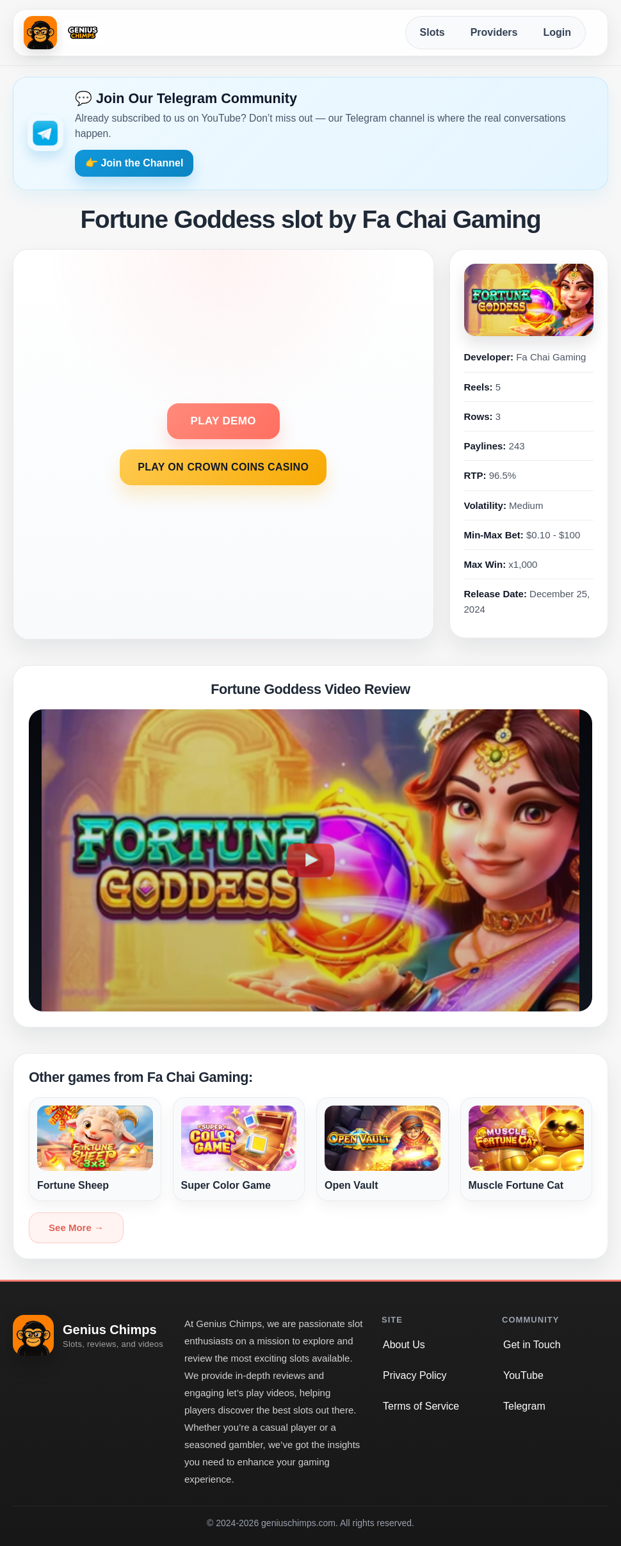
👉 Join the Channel (134, 162)
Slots (432, 32)
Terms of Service (421, 1406)
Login (557, 32)
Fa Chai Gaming (551, 356)
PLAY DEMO (223, 421)
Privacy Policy (415, 1375)
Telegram (524, 1406)
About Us (404, 1344)
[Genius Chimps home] (63, 32)
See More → (76, 1227)
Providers (494, 32)
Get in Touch (532, 1344)
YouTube (523, 1375)
